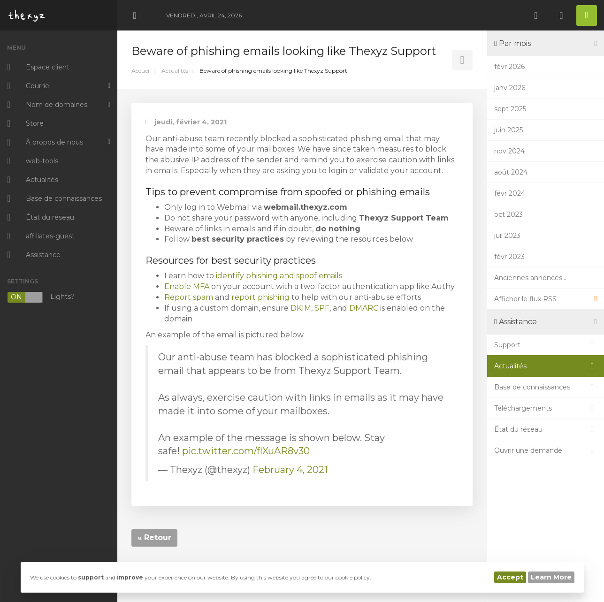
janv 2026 (509, 88)
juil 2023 (507, 235)
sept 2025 (510, 109)
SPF (321, 308)
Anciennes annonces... (530, 278)
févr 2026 (509, 66)
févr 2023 (509, 256)
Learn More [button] (551, 577)
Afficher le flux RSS (545, 299)
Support (545, 345)
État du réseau (545, 429)
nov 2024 (509, 151)
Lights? (41, 297)
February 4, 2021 (290, 469)
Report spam (188, 297)
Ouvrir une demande (545, 450)
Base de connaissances (545, 387)
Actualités (174, 70)
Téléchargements (545, 408)
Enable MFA (186, 286)
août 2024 (511, 172)
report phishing (260, 297)
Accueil (141, 70)
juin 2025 (508, 130)
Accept (510, 577)
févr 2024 (509, 193)
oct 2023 (508, 214)
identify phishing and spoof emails (279, 275)
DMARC (363, 308)
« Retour (154, 537)
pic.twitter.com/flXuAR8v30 (246, 451)
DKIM (301, 308)
